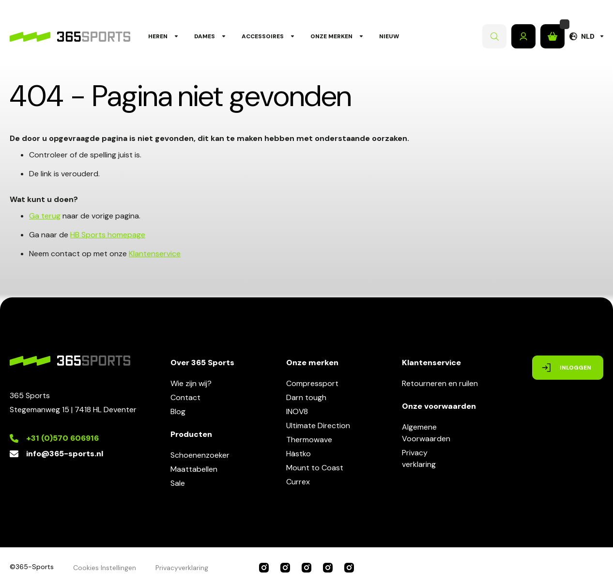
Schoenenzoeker (200, 455)
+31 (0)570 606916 (62, 438)
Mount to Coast (314, 468)
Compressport (312, 383)
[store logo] (70, 36)
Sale (177, 483)
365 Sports (264, 567)
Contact (185, 397)
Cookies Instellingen (104, 567)
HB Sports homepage (107, 235)
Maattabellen (193, 469)
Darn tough (306, 397)
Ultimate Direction (318, 425)
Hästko (298, 454)
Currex (298, 482)
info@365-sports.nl (64, 454)
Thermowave (309, 439)
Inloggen (523, 36)
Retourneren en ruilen (440, 383)
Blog (177, 411)
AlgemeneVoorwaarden (426, 433)
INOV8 (297, 411)
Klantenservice (155, 253)
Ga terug (45, 216)
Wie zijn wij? (191, 383)
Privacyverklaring (419, 458)
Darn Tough (349, 567)
